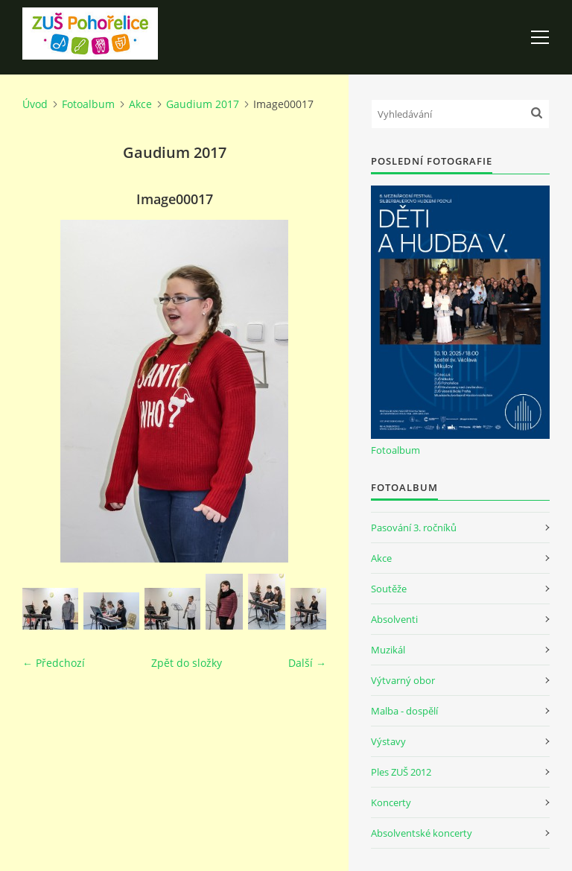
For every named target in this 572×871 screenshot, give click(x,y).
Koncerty (391, 802)
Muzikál (388, 649)
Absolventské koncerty (421, 833)
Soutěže (389, 588)
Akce (140, 104)
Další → (307, 663)
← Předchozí (53, 663)
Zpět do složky (186, 663)
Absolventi (394, 619)
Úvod (35, 104)
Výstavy (388, 741)
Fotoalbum (88, 104)
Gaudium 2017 (202, 104)
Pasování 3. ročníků (414, 527)
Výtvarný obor (403, 680)
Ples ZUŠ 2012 (401, 772)
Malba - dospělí (404, 711)
